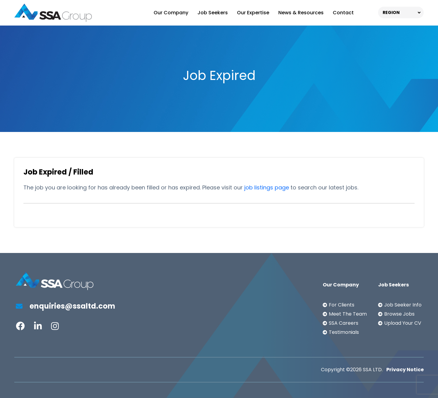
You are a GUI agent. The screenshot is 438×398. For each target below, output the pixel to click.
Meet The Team (348, 313)
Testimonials (344, 332)
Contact (343, 12)
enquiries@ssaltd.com (65, 306)
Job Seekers (212, 12)
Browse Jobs (399, 313)
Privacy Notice (405, 369)
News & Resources (301, 12)
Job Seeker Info (403, 304)
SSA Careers (343, 323)
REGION (391, 12)
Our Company (171, 12)
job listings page (266, 187)
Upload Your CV (402, 323)
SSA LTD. (373, 369)
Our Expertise (253, 12)
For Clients (341, 304)
